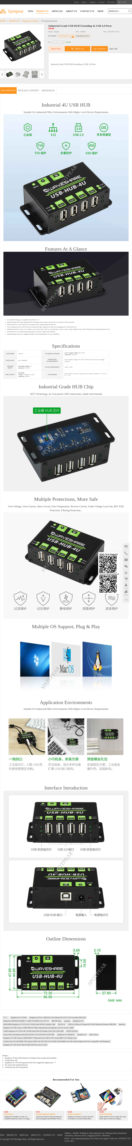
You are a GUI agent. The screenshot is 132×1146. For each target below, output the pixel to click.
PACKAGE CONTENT (28, 90)
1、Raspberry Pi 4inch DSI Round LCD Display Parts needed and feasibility (29, 1058)
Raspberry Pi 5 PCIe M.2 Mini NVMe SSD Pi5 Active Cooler (25, 1045)
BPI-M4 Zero (56, 1021)
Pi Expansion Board (49, 21)
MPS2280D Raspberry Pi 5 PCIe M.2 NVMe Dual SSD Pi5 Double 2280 (29, 1024)
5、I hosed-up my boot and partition (15, 1067)
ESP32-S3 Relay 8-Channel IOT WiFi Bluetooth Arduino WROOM (92, 1024)
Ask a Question (100, 49)
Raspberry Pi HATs (30, 21)
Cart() (123, 2)
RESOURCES (48, 90)
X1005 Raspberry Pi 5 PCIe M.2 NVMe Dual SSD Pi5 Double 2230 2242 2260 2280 (33, 1031)
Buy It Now (56, 49)
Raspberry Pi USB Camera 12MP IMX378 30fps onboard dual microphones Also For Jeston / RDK (38, 1028)
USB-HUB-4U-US (65, 36)
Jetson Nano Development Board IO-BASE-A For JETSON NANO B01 (28, 1035)
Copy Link (113, 49)
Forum (76, 2)
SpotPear (122, 1024)
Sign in (84, 2)
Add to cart (79, 49)
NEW (30, 11)
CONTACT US (87, 11)
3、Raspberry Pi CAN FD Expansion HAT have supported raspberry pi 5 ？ (29, 1063)
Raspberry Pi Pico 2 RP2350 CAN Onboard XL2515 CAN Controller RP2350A (57, 1017)
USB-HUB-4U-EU (82, 36)
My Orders (111, 2)
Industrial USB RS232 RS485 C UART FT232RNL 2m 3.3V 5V (26, 1021)
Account (101, 2)
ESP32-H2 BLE (72, 1031)
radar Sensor (93, 1035)
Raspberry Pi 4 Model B (65, 1035)
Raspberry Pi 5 (78, 1021)
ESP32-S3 (61, 1024)
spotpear (67, 1021)
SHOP (100, 11)
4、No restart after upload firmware (15, 1065)
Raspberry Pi (81, 1035)
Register (93, 2)
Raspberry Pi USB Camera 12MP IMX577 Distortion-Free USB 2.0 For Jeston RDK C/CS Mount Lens (39, 1038)
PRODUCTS (42, 11)
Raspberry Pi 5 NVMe (19, 1017)
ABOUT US (71, 11)
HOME (3, 21)
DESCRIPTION (8, 90)
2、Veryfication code (9, 1060)
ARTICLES (57, 11)
